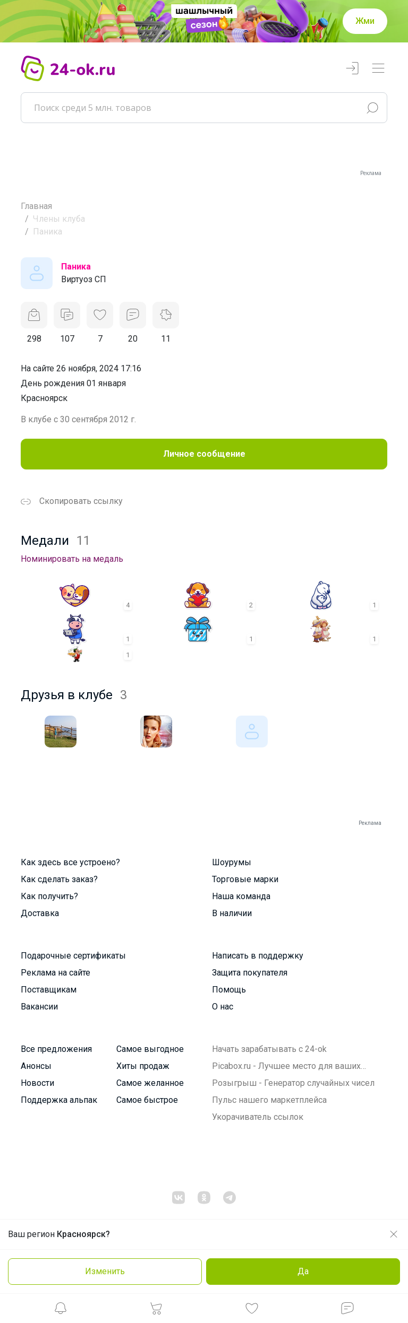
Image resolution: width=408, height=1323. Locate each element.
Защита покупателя (249, 973)
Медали (55, 540)
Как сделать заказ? (59, 879)
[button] (60, 1311)
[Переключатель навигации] (378, 68)
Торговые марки (245, 879)
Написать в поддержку (257, 956)
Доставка (40, 913)
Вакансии (39, 1007)
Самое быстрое (147, 1100)
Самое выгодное (150, 1049)
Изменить (105, 1271)
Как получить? (49, 896)
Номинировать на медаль (72, 559)
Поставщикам (48, 990)
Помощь (229, 990)
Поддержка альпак (59, 1100)
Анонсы (36, 1066)
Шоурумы (231, 862)
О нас (222, 1007)
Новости (37, 1083)
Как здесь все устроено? (70, 862)
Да (303, 1271)
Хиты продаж (142, 1066)
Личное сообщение (204, 454)
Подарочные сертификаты (73, 956)
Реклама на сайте (55, 973)
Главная (36, 206)
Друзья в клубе (74, 694)
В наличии (232, 913)
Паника (76, 267)
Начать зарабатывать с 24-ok (269, 1049)
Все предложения (56, 1049)
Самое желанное (150, 1083)
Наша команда (241, 896)
